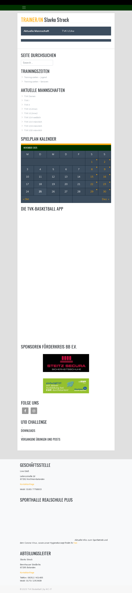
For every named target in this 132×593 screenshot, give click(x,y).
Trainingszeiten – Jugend (35, 77)
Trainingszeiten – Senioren (36, 81)
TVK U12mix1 (31, 109)
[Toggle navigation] (24, 7)
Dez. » (105, 199)
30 (104, 191)
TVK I (26, 100)
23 (104, 184)
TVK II (27, 105)
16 (104, 176)
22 (91, 184)
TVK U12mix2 (31, 113)
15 (91, 176)
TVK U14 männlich (33, 122)
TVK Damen (30, 96)
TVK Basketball (34, 589)
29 (91, 191)
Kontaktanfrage (27, 484)
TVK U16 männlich (33, 126)
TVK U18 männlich (33, 130)
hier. (76, 543)
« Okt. (26, 199)
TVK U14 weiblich (32, 117)
